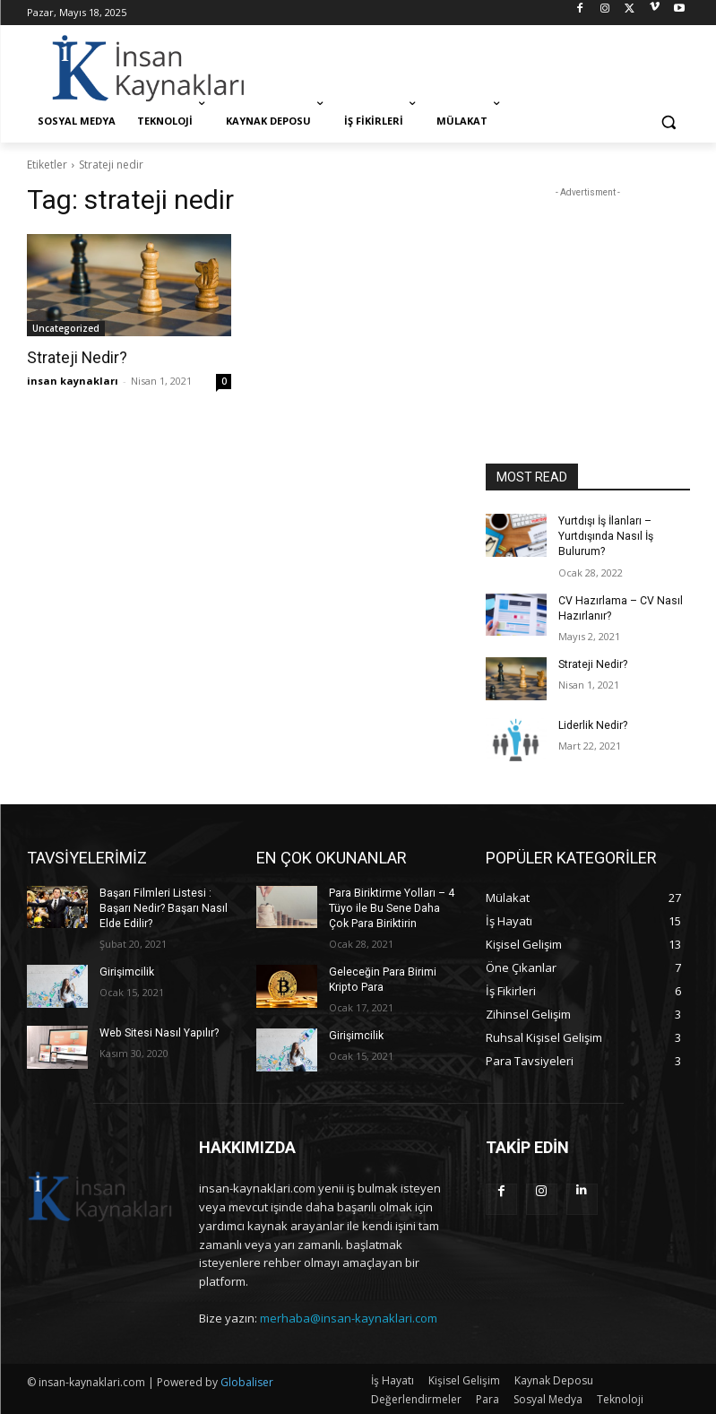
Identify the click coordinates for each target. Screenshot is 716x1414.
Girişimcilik (126, 969)
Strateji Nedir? (75, 358)
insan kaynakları (72, 379)
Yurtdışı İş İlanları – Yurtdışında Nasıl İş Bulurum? (605, 536)
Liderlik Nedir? (592, 723)
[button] (669, 121)
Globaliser (246, 1380)
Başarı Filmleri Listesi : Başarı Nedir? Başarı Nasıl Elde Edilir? (162, 906)
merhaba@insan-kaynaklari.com (348, 1317)
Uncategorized (65, 328)
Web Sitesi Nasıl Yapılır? (157, 1030)
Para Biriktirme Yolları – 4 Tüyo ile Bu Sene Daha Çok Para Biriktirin (391, 906)
